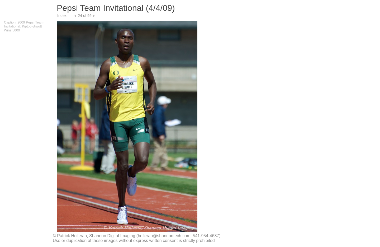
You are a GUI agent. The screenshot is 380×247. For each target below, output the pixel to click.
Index (61, 15)
